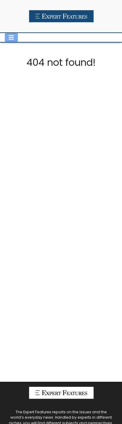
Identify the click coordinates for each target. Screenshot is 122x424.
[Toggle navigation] (11, 37)
